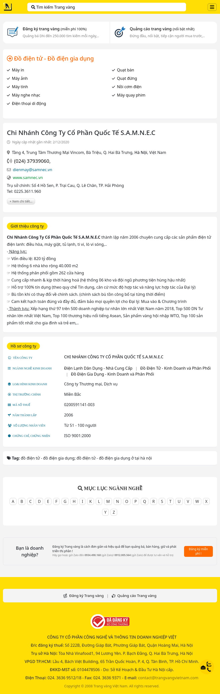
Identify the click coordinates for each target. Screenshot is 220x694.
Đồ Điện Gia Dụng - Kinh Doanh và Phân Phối (112, 374)
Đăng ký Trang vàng (86, 595)
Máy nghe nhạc (26, 95)
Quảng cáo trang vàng (162, 29)
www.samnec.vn (28, 177)
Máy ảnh (20, 78)
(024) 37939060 (31, 161)
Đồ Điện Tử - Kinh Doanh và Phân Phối (175, 368)
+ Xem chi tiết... (21, 201)
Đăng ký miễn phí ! (198, 551)
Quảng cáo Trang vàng (136, 595)
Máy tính (20, 86)
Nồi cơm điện (129, 86)
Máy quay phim (131, 95)
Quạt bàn (125, 70)
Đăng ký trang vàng (55, 29)
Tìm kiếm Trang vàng (53, 7)
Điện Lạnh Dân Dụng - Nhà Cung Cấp (98, 368)
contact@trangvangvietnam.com (168, 677)
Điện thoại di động (29, 103)
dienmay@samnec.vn (32, 169)
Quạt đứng (127, 78)
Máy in (18, 70)
